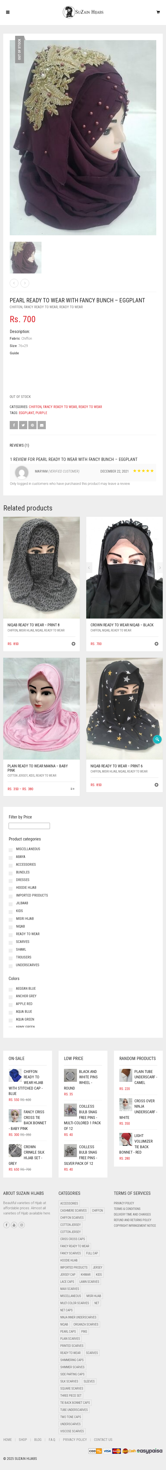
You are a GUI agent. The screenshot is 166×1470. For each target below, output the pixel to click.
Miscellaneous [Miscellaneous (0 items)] (70, 1296)
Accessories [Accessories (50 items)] (69, 1203)
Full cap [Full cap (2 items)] (92, 1253)
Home (7, 1440)
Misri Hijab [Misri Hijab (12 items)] (93, 1296)
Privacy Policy (124, 1203)
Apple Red (24, 1004)
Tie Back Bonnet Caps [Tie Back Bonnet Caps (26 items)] (75, 1402)
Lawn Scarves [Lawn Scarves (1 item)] (89, 1281)
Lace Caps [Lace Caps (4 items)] (67, 1281)
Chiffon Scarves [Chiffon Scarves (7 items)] (72, 1217)
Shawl (21, 949)
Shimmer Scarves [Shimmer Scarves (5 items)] (72, 1367)
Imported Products (32, 895)
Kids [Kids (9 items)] (99, 1274)
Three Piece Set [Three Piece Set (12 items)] (70, 1395)
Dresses (22, 880)
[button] (73, 644)
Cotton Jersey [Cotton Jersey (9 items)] (70, 1232)
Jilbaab (22, 903)
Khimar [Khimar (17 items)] (86, 1274)
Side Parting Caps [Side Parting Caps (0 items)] (72, 1374)
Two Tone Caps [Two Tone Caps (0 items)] (70, 1417)
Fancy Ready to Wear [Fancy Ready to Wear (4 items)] (74, 1246)
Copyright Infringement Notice (135, 1225)
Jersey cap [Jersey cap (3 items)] (67, 1274)
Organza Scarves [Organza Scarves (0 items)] (85, 1324)
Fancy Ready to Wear (41, 307)
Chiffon (16, 307)
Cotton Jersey (18, 775)
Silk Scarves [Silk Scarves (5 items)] (69, 1381)
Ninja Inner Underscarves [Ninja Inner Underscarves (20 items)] (78, 1317)
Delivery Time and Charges (132, 1214)
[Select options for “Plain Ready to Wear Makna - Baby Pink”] (72, 789)
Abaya (20, 857)
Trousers (23, 957)
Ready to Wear (71, 307)
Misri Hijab (26, 630)
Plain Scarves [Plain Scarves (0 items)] (70, 1338)
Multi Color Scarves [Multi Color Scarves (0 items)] (74, 1303)
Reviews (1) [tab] (19, 445)
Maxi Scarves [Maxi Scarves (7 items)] (69, 1289)
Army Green (25, 1027)
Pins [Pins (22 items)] (84, 1331)
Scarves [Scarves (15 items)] (92, 1353)
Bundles (23, 872)
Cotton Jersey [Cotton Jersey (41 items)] (70, 1225)
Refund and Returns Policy (132, 1220)
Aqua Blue (24, 1012)
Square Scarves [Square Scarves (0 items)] (71, 1388)
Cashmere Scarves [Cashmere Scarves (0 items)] (73, 1210)
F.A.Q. (52, 1440)
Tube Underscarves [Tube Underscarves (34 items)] (74, 1410)
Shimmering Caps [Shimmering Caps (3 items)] (72, 1360)
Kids (32, 775)
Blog (38, 1440)
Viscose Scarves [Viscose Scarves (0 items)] (72, 1431)
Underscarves (27, 965)
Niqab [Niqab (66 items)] (64, 1324)
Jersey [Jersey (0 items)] (97, 1267)
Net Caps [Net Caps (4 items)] (66, 1310)
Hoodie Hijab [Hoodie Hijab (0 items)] (69, 1260)
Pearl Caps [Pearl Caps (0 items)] (68, 1331)
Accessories (26, 864)
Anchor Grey (26, 996)
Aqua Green (25, 1019)
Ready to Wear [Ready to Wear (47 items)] (70, 1353)
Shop (23, 1440)
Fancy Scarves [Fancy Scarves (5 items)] (70, 1253)
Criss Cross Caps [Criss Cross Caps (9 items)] (72, 1239)
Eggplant (26, 413)
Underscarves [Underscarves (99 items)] (70, 1424)
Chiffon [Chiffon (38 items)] (97, 1210)
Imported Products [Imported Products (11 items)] (74, 1267)
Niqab (39, 630)
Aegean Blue (26, 988)
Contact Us (103, 1440)
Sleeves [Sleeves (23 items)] (89, 1381)
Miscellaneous (28, 849)
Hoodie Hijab (26, 888)
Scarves (22, 942)
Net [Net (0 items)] (96, 1303)
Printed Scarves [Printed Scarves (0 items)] (71, 1346)
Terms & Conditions (127, 1209)
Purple (41, 413)
